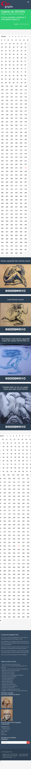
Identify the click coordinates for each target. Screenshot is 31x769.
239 (7, 168)
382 (14, 617)
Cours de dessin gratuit (7, 679)
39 (9, 54)
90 (17, 79)
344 (21, 228)
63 (21, 65)
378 (11, 249)
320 (21, 214)
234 (11, 164)
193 (16, 139)
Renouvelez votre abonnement (9, 676)
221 (7, 157)
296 (21, 200)
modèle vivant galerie (7, 757)
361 (16, 239)
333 (25, 221)
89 (13, 79)
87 (6, 79)
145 (16, 111)
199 (16, 143)
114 (11, 93)
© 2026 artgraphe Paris (6, 751)
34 (17, 51)
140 (21, 107)
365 (7, 242)
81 (9, 75)
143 (7, 111)
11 (12, 40)
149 (7, 114)
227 (7, 161)
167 (7, 125)
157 (16, 118)
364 (28, 606)
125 (7, 100)
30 (11, 446)
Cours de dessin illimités (7, 683)
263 (7, 182)
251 (7, 175)
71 (25, 68)
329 (7, 221)
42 (21, 54)
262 (9, 556)
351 (25, 232)
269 (7, 185)
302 (21, 203)
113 (7, 93)
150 (11, 114)
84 (21, 75)
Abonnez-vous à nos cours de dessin (10, 670)
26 (13, 47)
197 (7, 143)
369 (25, 242)
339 (25, 225)
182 (21, 132)
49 (21, 58)
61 (13, 65)
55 (17, 61)
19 (13, 43)
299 (7, 203)
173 (7, 129)
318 (11, 214)
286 (23, 567)
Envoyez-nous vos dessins (8, 687)
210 (11, 150)
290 (21, 196)
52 (6, 61)
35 (21, 51)
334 (19, 592)
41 (17, 54)
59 (6, 65)
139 (16, 107)
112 (28, 478)
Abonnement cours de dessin (9, 684)
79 (27, 464)
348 (11, 232)
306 (11, 207)
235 (16, 164)
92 (25, 79)
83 (17, 75)
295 (16, 200)
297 (25, 200)
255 (25, 175)
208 (19, 528)
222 (11, 157)
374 (21, 246)
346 (9, 599)
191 (7, 139)
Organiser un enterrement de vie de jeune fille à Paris (14, 690)
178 (9, 514)
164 (21, 122)
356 (21, 235)
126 (11, 100)
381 (25, 249)
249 (25, 171)
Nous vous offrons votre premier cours (11, 664)
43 (25, 54)
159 (25, 118)
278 (21, 189)
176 (21, 129)
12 (16, 40)
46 (9, 58)
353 (7, 235)
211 (16, 150)
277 (16, 189)
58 (15, 457)
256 (14, 553)
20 (17, 43)
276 (11, 189)
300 (11, 203)
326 (21, 217)
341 (7, 228)
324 (11, 217)
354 (11, 235)
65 (7, 461)
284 (21, 193)
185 (7, 136)
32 (9, 51)
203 (7, 146)
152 (21, 114)
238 (28, 542)
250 (19, 549)
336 (11, 225)
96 (13, 83)
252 (11, 175)
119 (7, 97)
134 (21, 104)
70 (21, 68)
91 (21, 79)
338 (21, 225)
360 (11, 239)
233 (7, 164)
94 (6, 83)
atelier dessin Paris (23, 755)
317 (7, 214)
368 (21, 242)
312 (11, 210)
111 (25, 90)
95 (9, 83)
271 (16, 185)
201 (25, 143)
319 (16, 214)
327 (25, 217)
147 (25, 111)
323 (7, 217)
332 (21, 221)
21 (21, 43)
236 (21, 164)
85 (25, 75)
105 (25, 86)
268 (5, 560)
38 (6, 54)
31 (6, 51)
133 (16, 104)
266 (21, 182)
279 (25, 189)
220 (9, 535)
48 (17, 58)
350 (21, 232)
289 (16, 196)
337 (16, 225)
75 (13, 72)
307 (16, 207)
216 (11, 154)
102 (11, 86)
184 (5, 517)
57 (25, 61)
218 (21, 154)
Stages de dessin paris (7, 681)
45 (6, 58)
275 (7, 189)
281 (7, 193)
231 (25, 161)
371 (7, 246)
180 (11, 132)
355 (16, 235)
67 (9, 68)
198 (11, 143)
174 (11, 129)
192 (11, 139)
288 (11, 196)
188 (21, 136)
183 (25, 132)
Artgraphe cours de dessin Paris (10, 754)
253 (16, 175)
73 (6, 72)
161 (7, 122)
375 (25, 246)
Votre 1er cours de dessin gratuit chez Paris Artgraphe (14, 654)
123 (25, 97)
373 (16, 246)
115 (16, 93)
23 (19, 443)
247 (16, 171)
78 (25, 72)
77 (21, 72)
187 (16, 136)
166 (19, 507)
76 (17, 72)
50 (25, 58)
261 (25, 178)
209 (7, 150)
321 (25, 214)
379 (16, 249)
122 (21, 97)
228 (11, 161)
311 (7, 210)
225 (25, 157)
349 (16, 232)
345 (25, 228)
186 (11, 136)
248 (21, 171)
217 (16, 154)
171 (25, 125)
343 (16, 228)
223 (16, 157)
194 (21, 139)
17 (6, 43)
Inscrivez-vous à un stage (8, 673)
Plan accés (3, 734)
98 (21, 83)
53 (9, 61)
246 (11, 171)
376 (19, 613)
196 (28, 521)
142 (5, 496)
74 (9, 72)
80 (6, 75)
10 (8, 40)
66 (6, 68)
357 (25, 235)
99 (25, 83)
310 (5, 581)
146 (21, 111)
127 (16, 100)
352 (5, 603)
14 (24, 40)
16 (26, 439)
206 (21, 146)
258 (11, 178)
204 (11, 146)
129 (25, 100)
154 (28, 500)
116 (21, 93)
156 (11, 118)
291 (25, 196)
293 (7, 200)
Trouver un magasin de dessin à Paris (11, 689)
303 (25, 203)
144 (11, 111)
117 (25, 93)
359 (7, 239)
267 (25, 182)
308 (21, 207)
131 (7, 104)
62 (17, 65)
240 (11, 168)
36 (25, 51)
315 (25, 210)
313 (16, 210)
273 (25, 185)
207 (25, 146)
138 (11, 107)
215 (7, 154)
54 (13, 61)
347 (7, 232)
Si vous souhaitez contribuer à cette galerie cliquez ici (13, 18)
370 (23, 610)
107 (7, 90)
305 (7, 207)
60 (9, 65)
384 (11, 253)
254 (21, 175)
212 (21, 150)
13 (20, 40)
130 (14, 489)
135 (25, 104)
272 (21, 185)
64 (25, 65)
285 (25, 193)
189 (25, 136)
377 (7, 249)
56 (21, 61)
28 (21, 47)
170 (21, 125)
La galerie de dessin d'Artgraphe (9, 686)
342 (11, 228)
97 (17, 83)
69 (17, 68)
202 (23, 524)
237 (25, 164)
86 (19, 468)
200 (21, 143)
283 (16, 193)
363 (25, 239)
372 (11, 246)
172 (14, 510)
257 (7, 178)
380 (21, 249)
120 (11, 97)
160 (23, 503)
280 (28, 564)
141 (25, 107)
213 (25, 150)
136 (9, 493)
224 (21, 157)
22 (25, 43)
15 (27, 40)
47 (13, 58)
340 (14, 595)
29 (25, 47)
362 (21, 239)
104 (21, 86)
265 (16, 182)
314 (21, 210)
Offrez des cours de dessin (8, 672)
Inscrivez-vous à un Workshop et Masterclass (12, 675)
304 (9, 578)
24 (6, 47)
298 (14, 574)
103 (16, 86)
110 (21, 90)
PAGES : (4, 36)
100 (4, 475)
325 (16, 217)
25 (9, 47)
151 (16, 114)
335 (7, 225)
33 (13, 51)
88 (9, 79)
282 (11, 193)
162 (11, 122)
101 (7, 86)
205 (16, 146)
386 (21, 253)
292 (19, 571)
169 (16, 125)
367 (16, 242)
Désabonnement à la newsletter (9, 755)
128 (21, 100)
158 (21, 118)
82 (13, 75)
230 (21, 161)
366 (11, 242)
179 (7, 132)
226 (5, 539)
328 (23, 588)
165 (25, 122)
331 (16, 221)
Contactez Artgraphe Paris (8, 678)
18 (9, 43)
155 (7, 118)
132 (11, 104)
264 (11, 182)
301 (16, 203)
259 (16, 178)
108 (11, 90)
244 (23, 546)
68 (13, 68)
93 (11, 471)
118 (23, 482)
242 (21, 168)
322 (28, 585)
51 (23, 453)
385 (16, 253)
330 (11, 221)
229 (16, 161)
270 (11, 185)
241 (16, 168)
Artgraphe (16, 24)
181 (16, 132)
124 (19, 485)
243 (26, 168)
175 (16, 129)
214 (14, 532)
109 (16, 90)
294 (11, 200)
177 (25, 129)
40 (13, 54)
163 (16, 122)
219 (25, 154)
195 (25, 139)
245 (7, 171)
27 (17, 47)
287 (7, 196)
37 (3, 450)
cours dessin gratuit (23, 754)
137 (7, 107)
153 (25, 114)
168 (11, 125)
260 (21, 178)
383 (7, 253)
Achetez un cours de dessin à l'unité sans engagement (15, 669)
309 (25, 207)
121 (16, 97)
